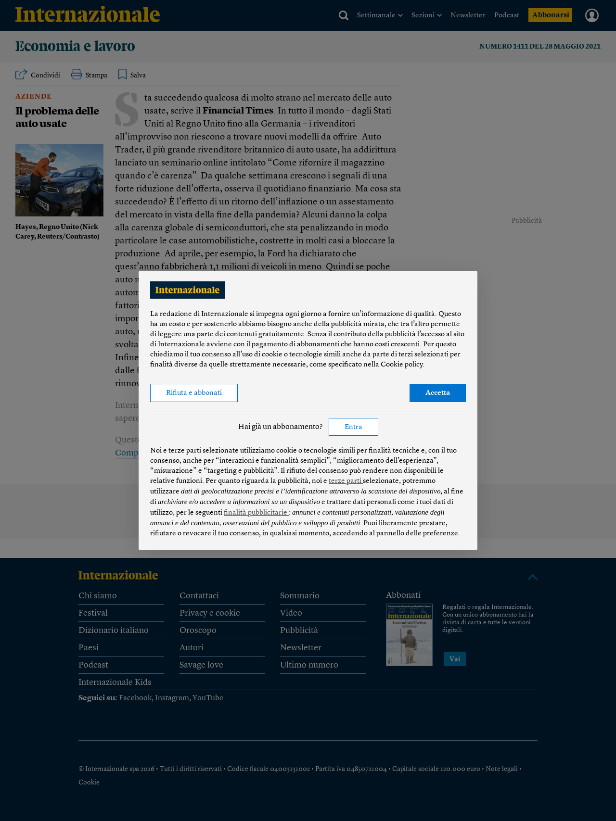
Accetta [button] (437, 393)
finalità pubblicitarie (256, 513)
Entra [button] (353, 427)
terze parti (346, 481)
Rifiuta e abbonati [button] (194, 393)
